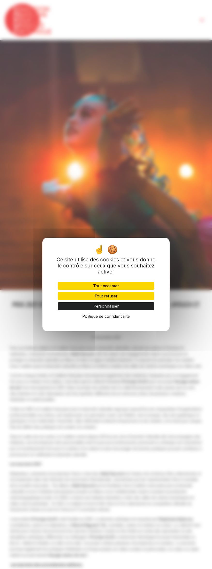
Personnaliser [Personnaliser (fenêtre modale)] (106, 306)
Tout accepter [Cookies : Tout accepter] (106, 285)
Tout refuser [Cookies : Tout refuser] (106, 296)
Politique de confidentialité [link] (106, 316)
